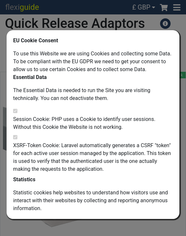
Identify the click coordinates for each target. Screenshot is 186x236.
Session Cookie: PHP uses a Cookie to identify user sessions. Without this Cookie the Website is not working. (84, 123)
